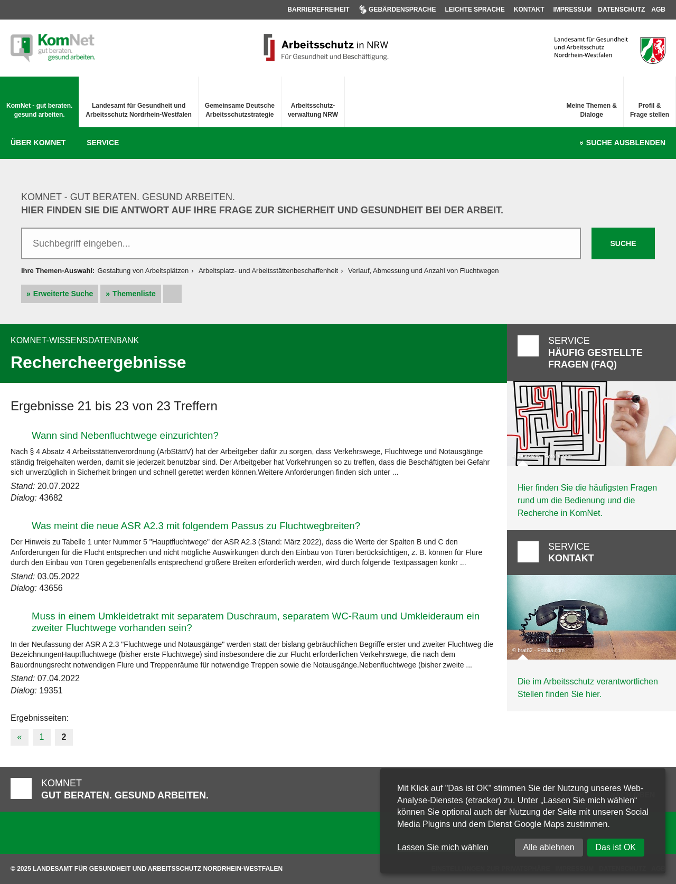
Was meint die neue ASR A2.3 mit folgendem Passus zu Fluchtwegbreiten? (196, 525)
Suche (625, 143)
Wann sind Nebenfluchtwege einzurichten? (125, 435)
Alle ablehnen (549, 847)
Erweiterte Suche (63, 293)
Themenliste (134, 293)
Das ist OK (616, 847)
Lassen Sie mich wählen (443, 847)
